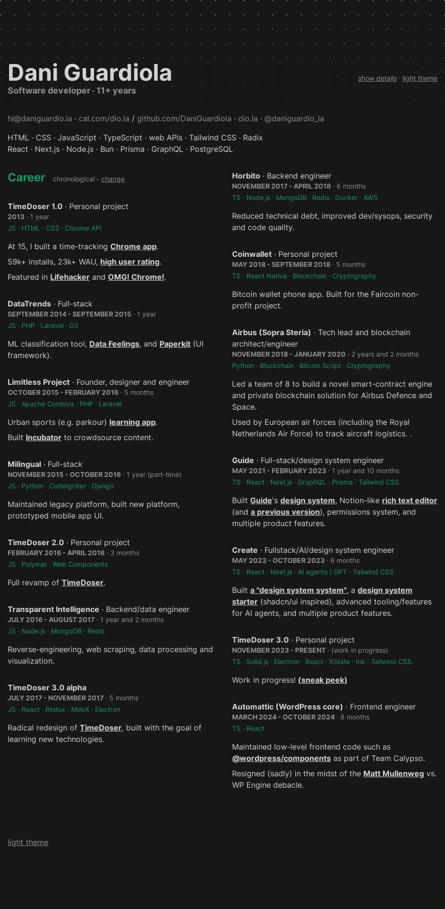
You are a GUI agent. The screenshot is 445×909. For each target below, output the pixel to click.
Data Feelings (114, 344)
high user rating (129, 261)
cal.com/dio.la (104, 118)
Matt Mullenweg (393, 773)
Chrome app (133, 246)
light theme (420, 78)
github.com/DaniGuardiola (184, 118)
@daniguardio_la (294, 118)
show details (377, 78)
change (113, 179)
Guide (261, 500)
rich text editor (409, 500)
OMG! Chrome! (136, 277)
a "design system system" (298, 590)
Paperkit (175, 344)
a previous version (285, 512)
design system (307, 500)
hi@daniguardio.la (40, 118)
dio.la (248, 118)
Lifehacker (70, 277)
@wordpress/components (281, 758)
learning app (132, 422)
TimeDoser (83, 582)
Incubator (44, 437)
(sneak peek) (323, 680)
